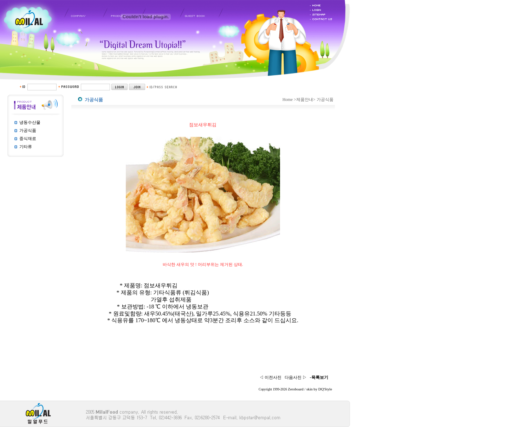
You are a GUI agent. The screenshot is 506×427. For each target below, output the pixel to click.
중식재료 (27, 138)
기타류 (25, 146)
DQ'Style (325, 389)
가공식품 (27, 130)
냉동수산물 (29, 122)
